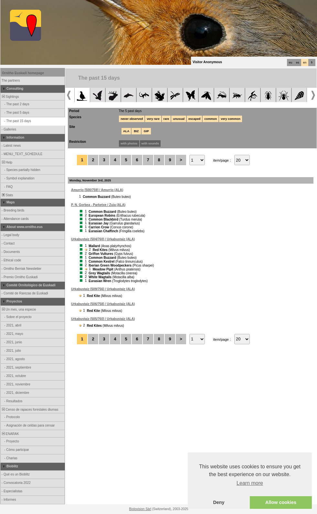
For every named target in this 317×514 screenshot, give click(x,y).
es (297, 62)
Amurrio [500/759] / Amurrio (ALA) (97, 190)
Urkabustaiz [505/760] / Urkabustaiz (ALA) (103, 319)
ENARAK (10, 434)
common (210, 118)
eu (290, 62)
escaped (194, 118)
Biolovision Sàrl (140, 509)
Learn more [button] (250, 483)
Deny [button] (218, 502)
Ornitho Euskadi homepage (23, 73)
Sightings (10, 96)
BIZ (136, 131)
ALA (126, 131)
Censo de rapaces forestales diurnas (29, 409)
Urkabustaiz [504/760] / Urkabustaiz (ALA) (103, 239)
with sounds (150, 143)
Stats (7, 195)
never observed (132, 118)
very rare (153, 118)
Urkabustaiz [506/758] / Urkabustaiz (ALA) (103, 304)
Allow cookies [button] (280, 502)
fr (312, 62)
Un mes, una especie (18, 309)
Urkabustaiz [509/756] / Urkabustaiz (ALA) (103, 289)
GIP (146, 131)
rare (166, 118)
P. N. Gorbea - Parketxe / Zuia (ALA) (98, 205)
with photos (129, 143)
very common (230, 118)
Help (6, 162)
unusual (179, 118)
